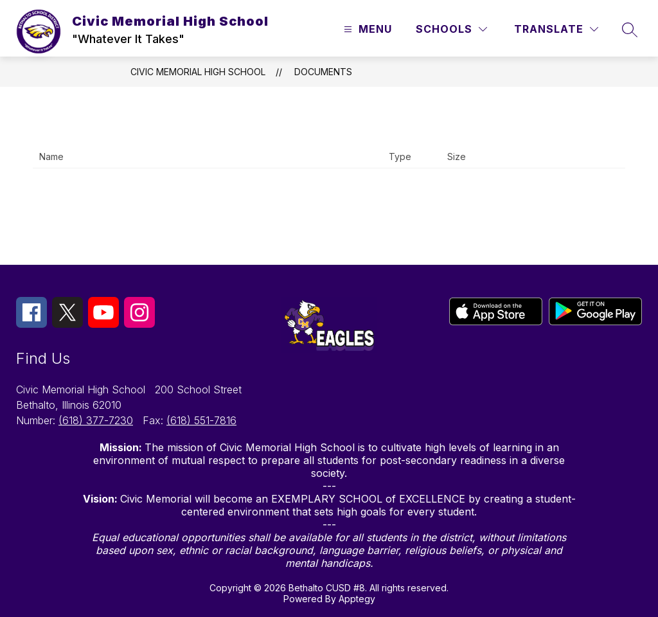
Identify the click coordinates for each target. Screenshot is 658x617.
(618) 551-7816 (201, 420)
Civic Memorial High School (197, 71)
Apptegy (357, 598)
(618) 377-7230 (95, 420)
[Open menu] (366, 29)
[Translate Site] (556, 29)
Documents (323, 71)
